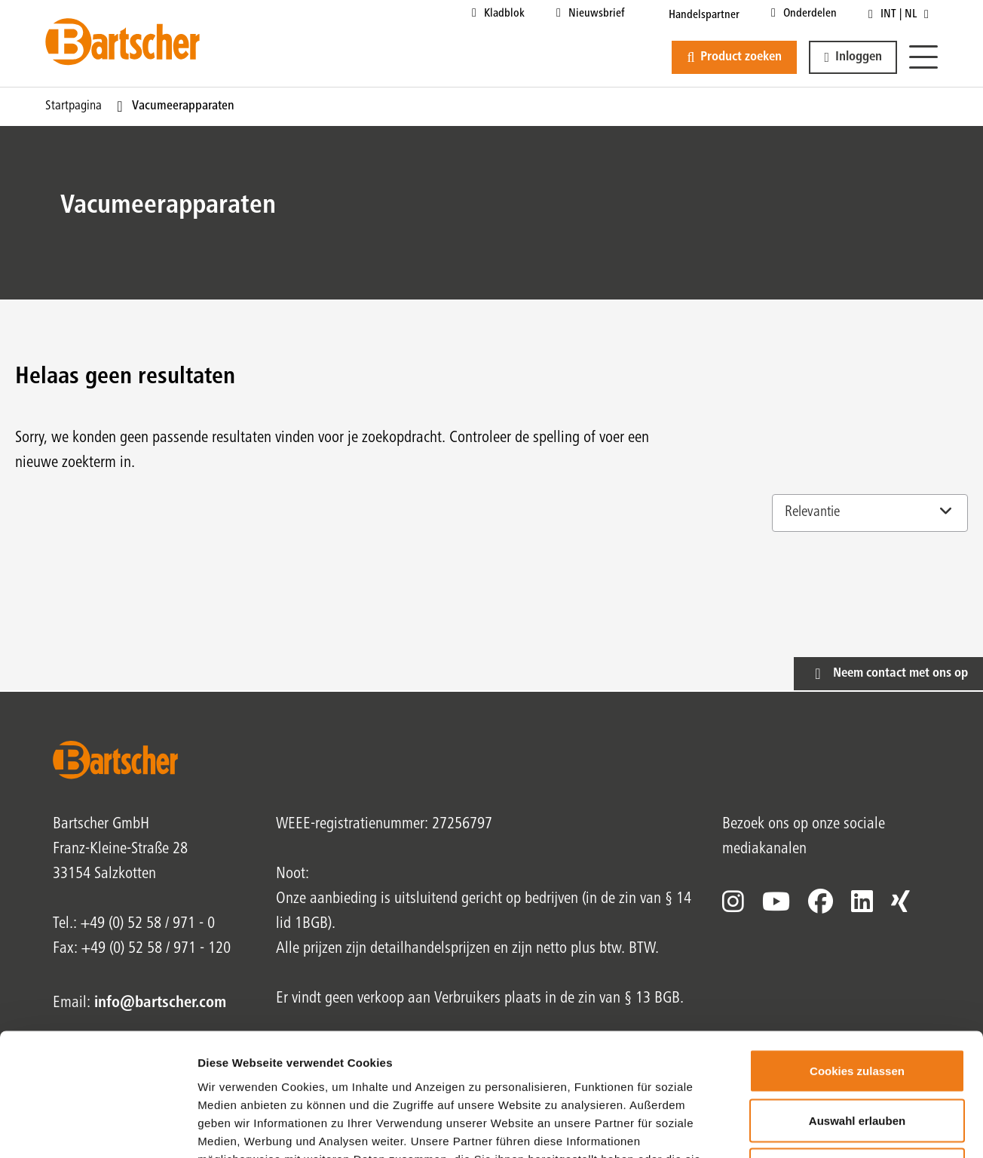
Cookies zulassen (857, 960)
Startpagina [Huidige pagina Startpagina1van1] (73, 106)
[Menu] (923, 57)
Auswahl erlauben (857, 1009)
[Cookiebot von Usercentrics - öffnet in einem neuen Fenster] (98, 1128)
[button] (853, 57)
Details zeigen (802, 1128)
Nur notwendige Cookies (857, 1058)
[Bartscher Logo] (122, 41)
